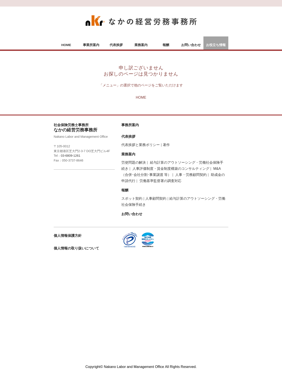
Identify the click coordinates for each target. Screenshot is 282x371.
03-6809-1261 (70, 155)
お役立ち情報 (216, 45)
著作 (166, 145)
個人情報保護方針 (68, 235)
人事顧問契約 (155, 198)
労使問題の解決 (133, 162)
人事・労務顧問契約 (191, 175)
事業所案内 (91, 45)
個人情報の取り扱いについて (76, 248)
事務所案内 (130, 125)
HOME (66, 45)
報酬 (166, 45)
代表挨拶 (116, 45)
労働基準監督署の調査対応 (160, 181)
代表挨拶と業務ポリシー (140, 145)
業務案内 (141, 45)
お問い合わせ (191, 45)
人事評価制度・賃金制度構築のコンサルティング (170, 168)
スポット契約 (131, 198)
